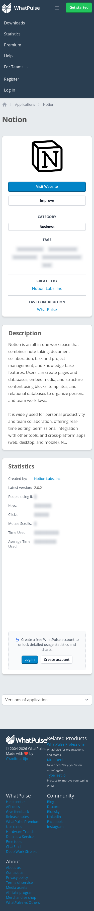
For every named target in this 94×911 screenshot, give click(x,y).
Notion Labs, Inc (47, 288)
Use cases (14, 826)
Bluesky (53, 811)
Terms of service (19, 882)
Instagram (55, 826)
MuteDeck (55, 759)
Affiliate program (20, 892)
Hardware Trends (20, 831)
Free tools (14, 841)
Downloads (14, 23)
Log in (9, 90)
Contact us (14, 872)
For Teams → (16, 67)
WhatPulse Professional (66, 744)
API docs (13, 806)
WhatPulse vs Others (23, 902)
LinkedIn (54, 816)
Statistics (12, 34)
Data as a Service (20, 836)
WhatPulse (47, 309)
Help (8, 56)
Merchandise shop (21, 897)
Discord (53, 806)
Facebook (55, 821)
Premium (12, 45)
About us (13, 867)
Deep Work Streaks (21, 851)
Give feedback (17, 811)
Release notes (17, 816)
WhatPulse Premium (22, 821)
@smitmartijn (17, 758)
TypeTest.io (56, 775)
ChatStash (14, 846)
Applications (25, 104)
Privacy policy (17, 877)
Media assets (16, 887)
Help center (15, 801)
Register (11, 79)
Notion (48, 104)
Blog (50, 801)
